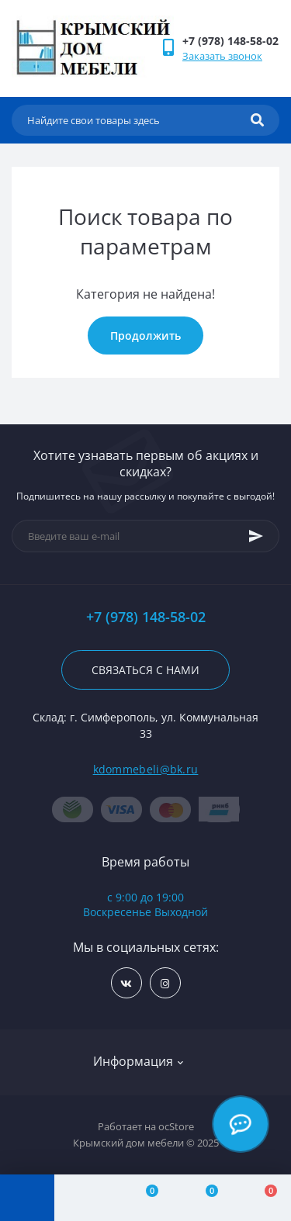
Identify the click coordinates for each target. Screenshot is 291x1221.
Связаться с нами (145, 669)
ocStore (176, 1126)
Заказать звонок (222, 56)
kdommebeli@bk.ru (146, 769)
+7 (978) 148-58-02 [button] (146, 617)
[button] (230, 41)
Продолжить (145, 335)
